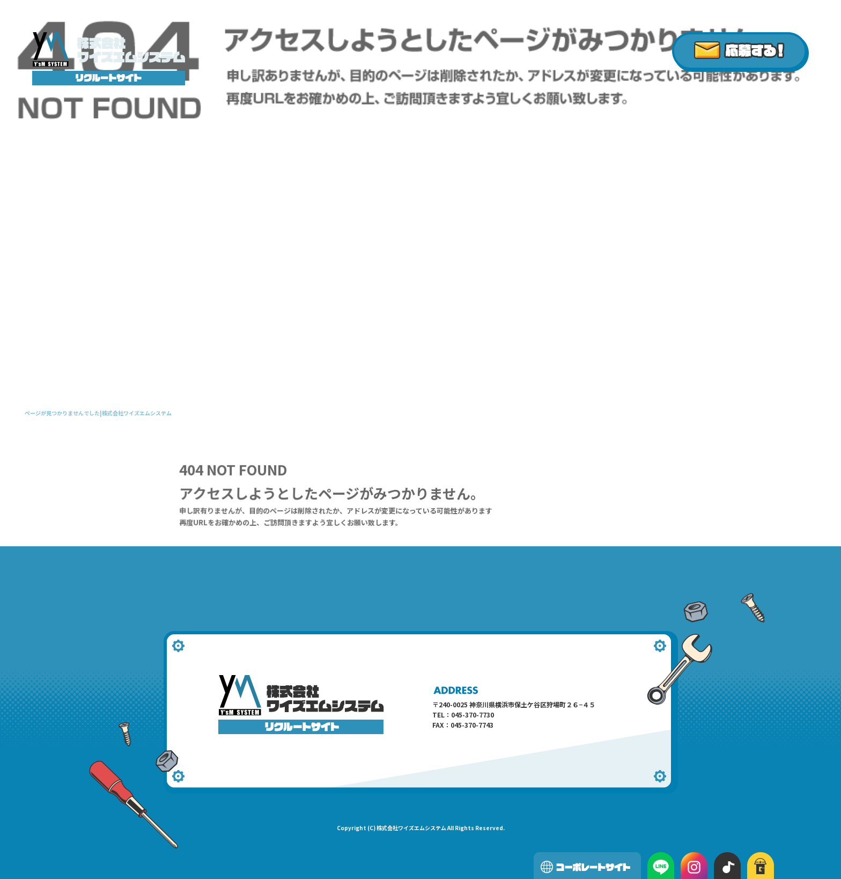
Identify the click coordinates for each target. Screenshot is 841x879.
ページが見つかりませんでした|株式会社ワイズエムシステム (98, 413)
